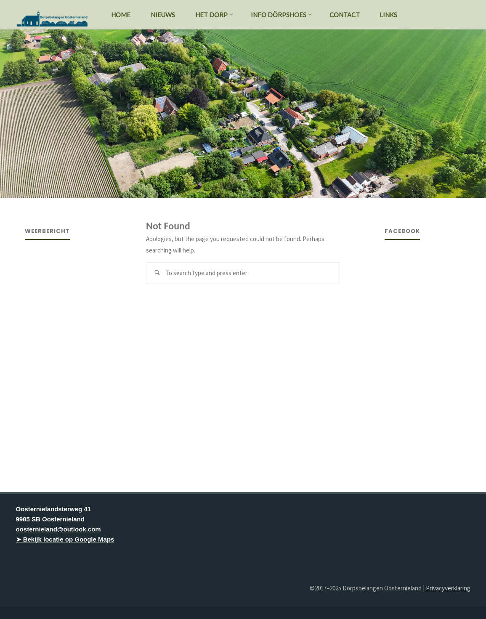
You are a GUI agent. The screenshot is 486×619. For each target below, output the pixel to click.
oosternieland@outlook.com (58, 529)
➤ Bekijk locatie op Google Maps (65, 539)
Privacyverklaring (448, 588)
